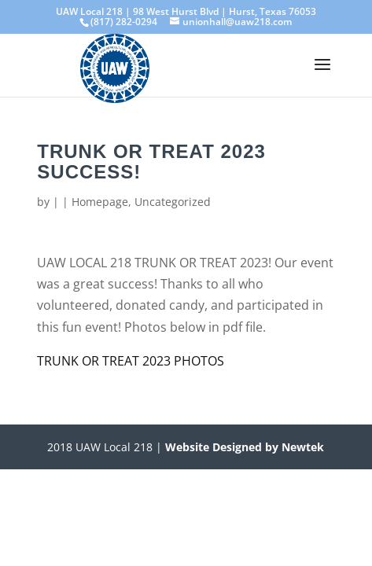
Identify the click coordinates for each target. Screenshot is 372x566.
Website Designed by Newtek (243, 446)
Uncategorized (172, 201)
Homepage (100, 201)
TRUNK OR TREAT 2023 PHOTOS (130, 360)
